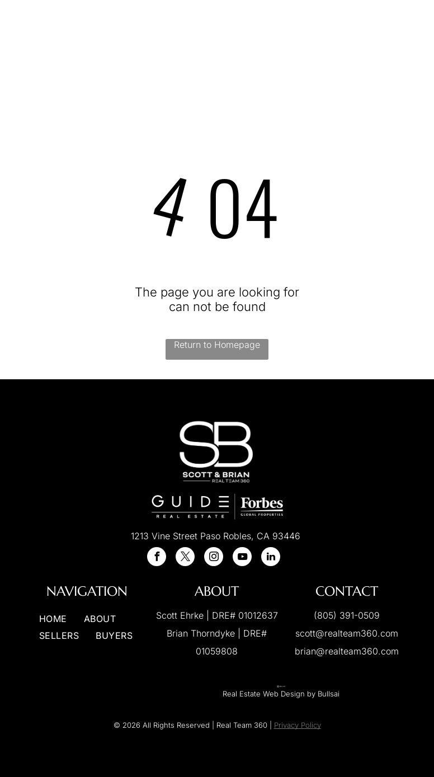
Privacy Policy (297, 725)
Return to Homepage (217, 344)
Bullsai (328, 693)
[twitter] (185, 558)
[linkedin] (270, 558)
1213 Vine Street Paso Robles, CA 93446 (215, 535)
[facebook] (156, 558)
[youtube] (242, 558)
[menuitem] (170, 38)
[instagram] (213, 558)
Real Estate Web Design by (269, 693)
